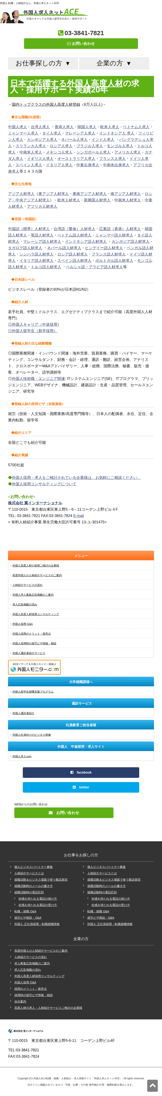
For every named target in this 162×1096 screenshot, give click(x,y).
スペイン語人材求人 (74, 261)
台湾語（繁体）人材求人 (74, 229)
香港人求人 (64, 127)
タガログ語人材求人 (25, 248)
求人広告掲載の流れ (24, 604)
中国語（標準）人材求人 (29, 229)
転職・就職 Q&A (25, 911)
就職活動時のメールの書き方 (33, 886)
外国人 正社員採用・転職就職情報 (36, 924)
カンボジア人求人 (42, 140)
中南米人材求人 (127, 200)
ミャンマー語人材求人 (114, 235)
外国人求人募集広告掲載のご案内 (33, 594)
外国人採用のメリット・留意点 (31, 633)
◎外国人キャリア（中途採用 (32, 324)
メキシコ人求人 (59, 152)
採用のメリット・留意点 (30, 988)
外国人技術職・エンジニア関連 (38, 379)
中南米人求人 (30, 152)
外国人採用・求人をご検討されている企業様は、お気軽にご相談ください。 (76, 478)
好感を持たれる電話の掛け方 (38, 898)
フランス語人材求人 (109, 254)
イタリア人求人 (59, 165)
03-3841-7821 (84, 32)
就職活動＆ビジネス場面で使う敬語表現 (41, 879)
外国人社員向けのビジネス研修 (31, 734)
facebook (81, 772)
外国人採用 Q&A (22, 624)
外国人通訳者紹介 (23, 713)
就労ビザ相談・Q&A (27, 917)
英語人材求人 (42, 235)
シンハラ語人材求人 (36, 254)
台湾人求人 (40, 127)
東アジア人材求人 (53, 194)
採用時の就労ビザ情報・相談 (33, 995)
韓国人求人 (86, 127)
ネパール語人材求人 (64, 248)
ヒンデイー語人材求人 (104, 248)
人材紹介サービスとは (29, 873)
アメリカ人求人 (127, 152)
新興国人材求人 (97, 200)
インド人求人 (103, 140)
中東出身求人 (87, 165)
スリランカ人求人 (31, 146)
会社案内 (20, 1001)
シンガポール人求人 (93, 152)
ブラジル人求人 (89, 146)
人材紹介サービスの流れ (27, 585)
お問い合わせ (81, 43)
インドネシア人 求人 (116, 133)
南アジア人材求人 (126, 194)
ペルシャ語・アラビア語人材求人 (94, 267)
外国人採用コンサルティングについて (44, 484)
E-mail (78, 516)
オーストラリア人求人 (76, 159)
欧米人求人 (109, 127)
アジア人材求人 (21, 194)
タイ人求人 (51, 133)
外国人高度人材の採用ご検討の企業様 (35, 565)
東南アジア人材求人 (90, 194)
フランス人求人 (112, 159)
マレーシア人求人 (80, 133)
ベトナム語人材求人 (74, 235)
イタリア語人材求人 (36, 261)
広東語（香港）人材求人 (120, 229)
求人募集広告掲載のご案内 (32, 963)
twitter (81, 787)
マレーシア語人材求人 (42, 241)
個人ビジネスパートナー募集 (33, 867)
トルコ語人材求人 (46, 267)
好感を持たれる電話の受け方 (38, 905)
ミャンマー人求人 (23, 133)
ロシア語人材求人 (72, 254)
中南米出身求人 (116, 165)
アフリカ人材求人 (42, 206)
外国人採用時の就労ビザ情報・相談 (34, 643)
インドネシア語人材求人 (86, 241)
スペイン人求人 (29, 165)
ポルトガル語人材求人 (114, 261)
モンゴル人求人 (120, 146)
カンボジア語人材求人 (131, 241)
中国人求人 (17, 127)
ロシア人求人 (61, 146)
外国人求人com (21, 756)
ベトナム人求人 (136, 127)
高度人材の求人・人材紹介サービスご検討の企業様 (48, 1007)
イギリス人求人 (40, 159)
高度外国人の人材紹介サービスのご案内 (37, 575)
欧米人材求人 (68, 200)
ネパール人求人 (74, 140)
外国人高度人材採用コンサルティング (35, 614)
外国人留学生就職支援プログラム (33, 691)
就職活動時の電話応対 (29, 892)
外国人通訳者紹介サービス (28, 653)
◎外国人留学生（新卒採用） (32, 331)
